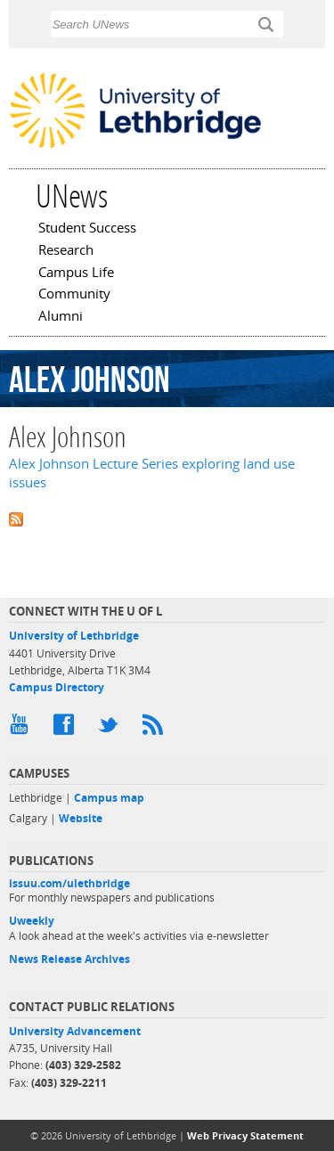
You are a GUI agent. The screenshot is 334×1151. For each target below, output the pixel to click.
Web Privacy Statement (245, 1135)
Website (80, 818)
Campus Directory (56, 687)
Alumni (60, 317)
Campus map (109, 797)
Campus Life (76, 273)
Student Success (87, 229)
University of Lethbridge (74, 635)
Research (66, 251)
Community (74, 295)
